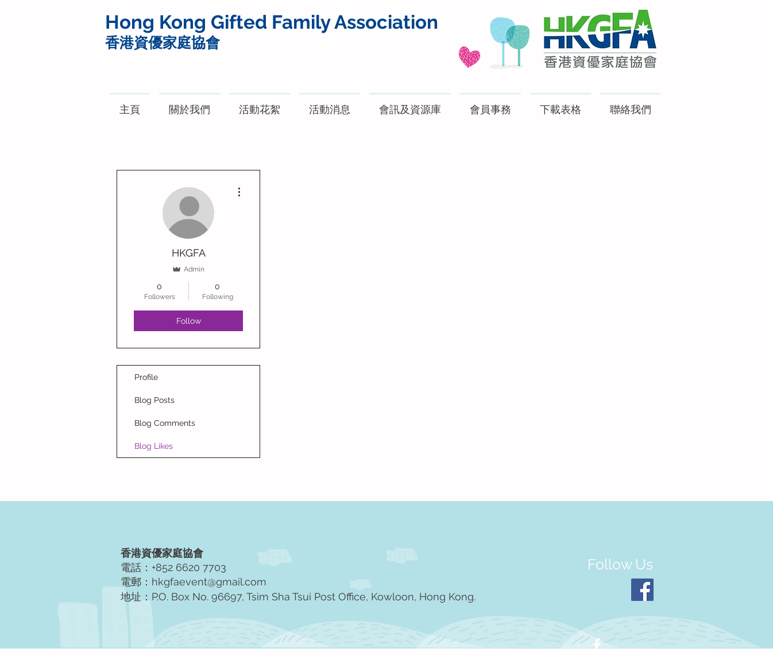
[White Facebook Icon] (597, 645)
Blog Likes (153, 446)
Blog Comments (164, 423)
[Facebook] (642, 590)
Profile (146, 377)
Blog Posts (154, 400)
